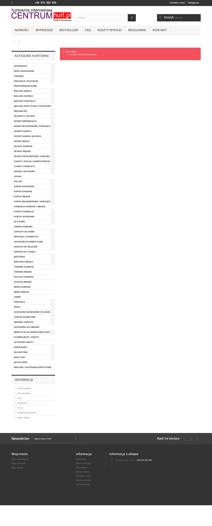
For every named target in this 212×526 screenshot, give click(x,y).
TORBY (17, 297)
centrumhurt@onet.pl (132, 466)
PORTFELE (19, 302)
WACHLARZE (20, 362)
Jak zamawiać (23, 393)
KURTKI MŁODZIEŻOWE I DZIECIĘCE (32, 201)
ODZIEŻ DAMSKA (22, 131)
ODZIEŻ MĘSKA (22, 141)
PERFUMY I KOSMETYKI (26, 236)
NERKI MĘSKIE (21, 292)
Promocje (81, 459)
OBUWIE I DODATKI (24, 322)
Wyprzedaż (44, 30)
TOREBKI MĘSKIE (23, 272)
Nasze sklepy (23, 417)
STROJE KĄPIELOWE (25, 317)
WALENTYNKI (21, 352)
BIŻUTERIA (19, 257)
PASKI (17, 307)
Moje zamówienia (20, 459)
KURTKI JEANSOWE (24, 216)
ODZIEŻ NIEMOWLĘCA (25, 121)
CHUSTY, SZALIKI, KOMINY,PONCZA (32, 161)
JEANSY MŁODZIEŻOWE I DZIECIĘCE (33, 156)
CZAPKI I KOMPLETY (24, 166)
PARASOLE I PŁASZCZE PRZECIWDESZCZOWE (26, 83)
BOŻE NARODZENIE (24, 71)
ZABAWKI (19, 76)
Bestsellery (68, 30)
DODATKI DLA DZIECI (25, 252)
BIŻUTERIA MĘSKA (23, 262)
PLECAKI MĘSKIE (23, 282)
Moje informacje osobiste (24, 472)
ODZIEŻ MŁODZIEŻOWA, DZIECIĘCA (32, 126)
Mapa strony (82, 505)
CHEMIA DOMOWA (23, 226)
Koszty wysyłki (110, 30)
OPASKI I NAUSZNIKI (24, 171)
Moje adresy (17, 467)
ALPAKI (18, 176)
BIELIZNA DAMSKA (23, 96)
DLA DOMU (19, 221)
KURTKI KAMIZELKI (24, 211)
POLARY (18, 181)
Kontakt (159, 30)
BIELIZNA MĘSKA (23, 91)
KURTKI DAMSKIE (23, 191)
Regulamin (137, 30)
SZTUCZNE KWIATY (24, 342)
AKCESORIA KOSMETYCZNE (28, 241)
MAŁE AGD (19, 357)
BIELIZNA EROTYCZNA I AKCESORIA (32, 106)
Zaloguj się (193, 2)
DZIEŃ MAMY (20, 347)
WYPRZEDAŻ (20, 66)
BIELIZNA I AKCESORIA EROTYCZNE (32, 367)
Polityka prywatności (26, 412)
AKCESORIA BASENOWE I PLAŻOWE (33, 312)
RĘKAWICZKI (20, 111)
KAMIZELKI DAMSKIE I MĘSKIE (29, 206)
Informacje (24, 380)
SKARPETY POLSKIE (24, 116)
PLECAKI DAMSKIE (23, 277)
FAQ (88, 30)
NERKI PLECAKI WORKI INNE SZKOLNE (34, 332)
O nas (20, 408)
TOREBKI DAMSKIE (24, 267)
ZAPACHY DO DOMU (24, 231)
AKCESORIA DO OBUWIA (26, 327)
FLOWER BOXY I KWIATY (26, 337)
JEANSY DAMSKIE (23, 146)
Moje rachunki (18, 463)
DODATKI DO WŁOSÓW (26, 246)
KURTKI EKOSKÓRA (24, 186)
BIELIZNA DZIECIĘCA (24, 101)
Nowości (22, 30)
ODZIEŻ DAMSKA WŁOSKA (27, 136)
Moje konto (19, 454)
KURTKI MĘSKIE (22, 196)
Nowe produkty (83, 463)
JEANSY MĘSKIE (22, 151)
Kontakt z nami (177, 2)
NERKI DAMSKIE (22, 287)
